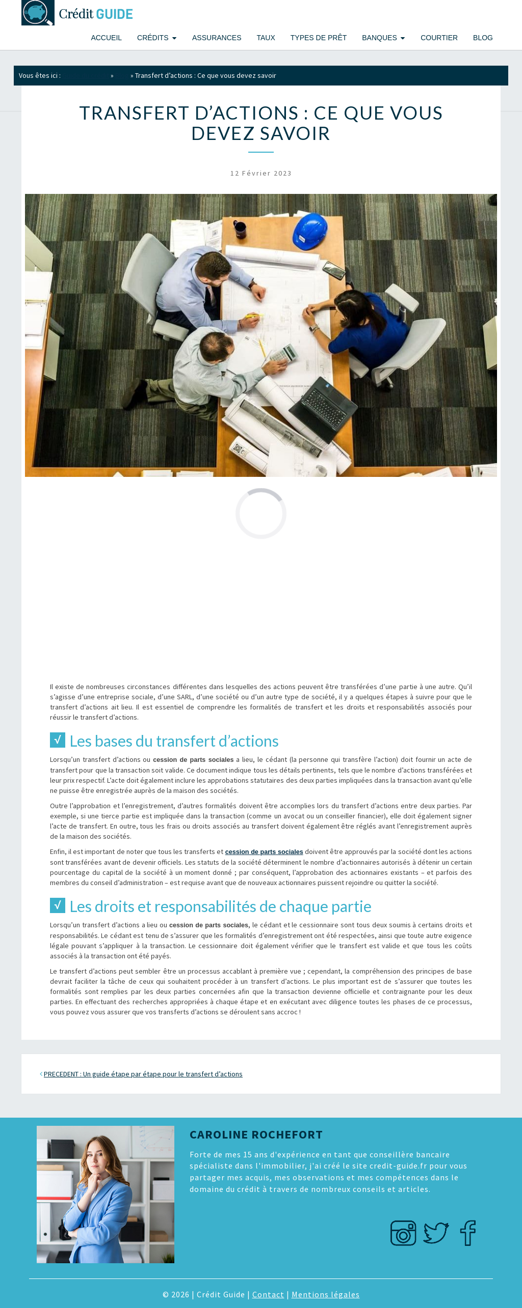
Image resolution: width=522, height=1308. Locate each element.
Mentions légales (326, 1294)
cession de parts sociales (264, 852)
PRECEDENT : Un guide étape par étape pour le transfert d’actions (143, 1073)
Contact (268, 1294)
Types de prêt (319, 38)
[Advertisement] (261, 610)
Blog (483, 38)
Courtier (439, 38)
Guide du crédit (85, 75)
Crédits (152, 38)
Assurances (216, 38)
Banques (379, 38)
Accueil (106, 38)
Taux (265, 38)
